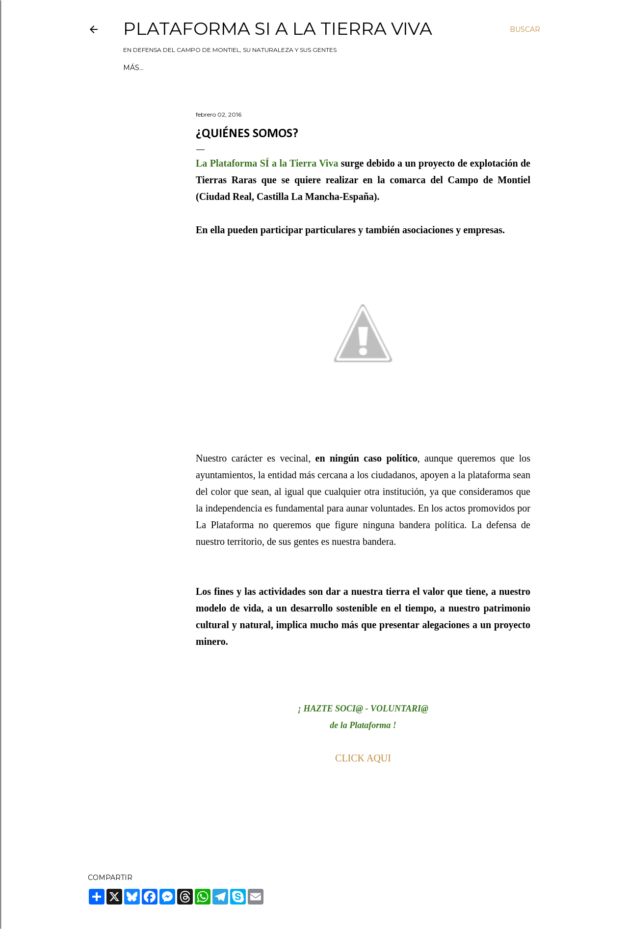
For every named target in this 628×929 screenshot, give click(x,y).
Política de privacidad (269, 67)
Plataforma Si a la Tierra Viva (277, 28)
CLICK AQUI (363, 758)
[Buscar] (525, 29)
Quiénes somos (184, 67)
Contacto (342, 67)
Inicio (135, 67)
